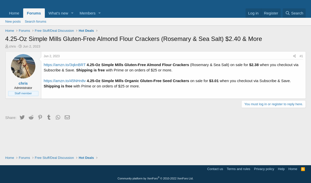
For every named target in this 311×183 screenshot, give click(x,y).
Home (14, 13)
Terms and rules (238, 169)
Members (87, 13)
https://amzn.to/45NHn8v (65, 81)
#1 (301, 56)
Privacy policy (264, 169)
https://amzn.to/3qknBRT (65, 65)
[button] (72, 13)
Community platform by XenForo (156, 178)
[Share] (294, 56)
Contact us (215, 169)
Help (281, 169)
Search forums (35, 21)
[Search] (294, 13)
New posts (13, 21)
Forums (34, 13)
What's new (58, 13)
